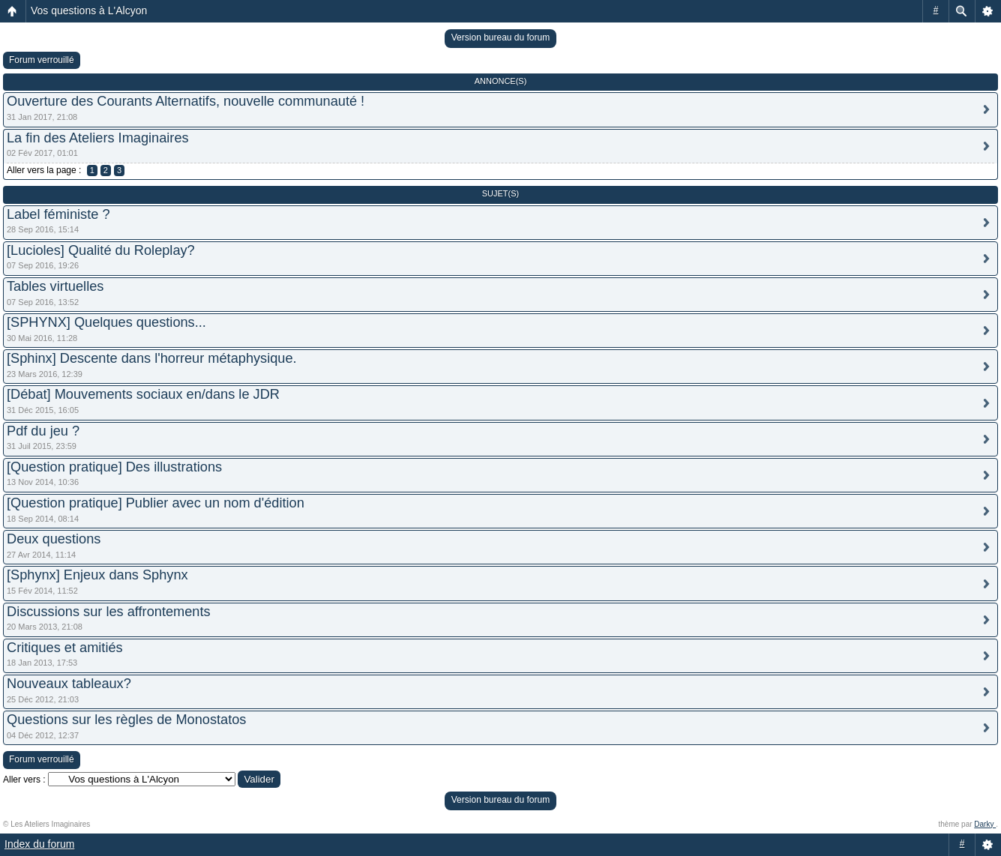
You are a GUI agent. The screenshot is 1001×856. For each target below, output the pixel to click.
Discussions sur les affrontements (109, 611)
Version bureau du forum (500, 37)
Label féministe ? (58, 214)
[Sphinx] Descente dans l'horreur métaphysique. (152, 358)
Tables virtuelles (55, 286)
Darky (985, 824)
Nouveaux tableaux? (69, 683)
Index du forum (39, 844)
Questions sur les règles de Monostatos (126, 719)
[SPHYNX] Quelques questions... (106, 322)
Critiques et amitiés (65, 647)
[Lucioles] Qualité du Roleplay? (101, 250)
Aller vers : (24, 779)
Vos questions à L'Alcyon (89, 10)
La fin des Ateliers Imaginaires (98, 137)
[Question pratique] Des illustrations (114, 466)
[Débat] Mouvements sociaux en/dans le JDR (143, 394)
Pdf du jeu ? (43, 431)
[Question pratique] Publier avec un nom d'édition (155, 502)
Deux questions (53, 538)
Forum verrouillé (41, 60)
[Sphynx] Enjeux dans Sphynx (97, 574)
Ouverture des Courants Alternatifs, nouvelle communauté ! (185, 101)
